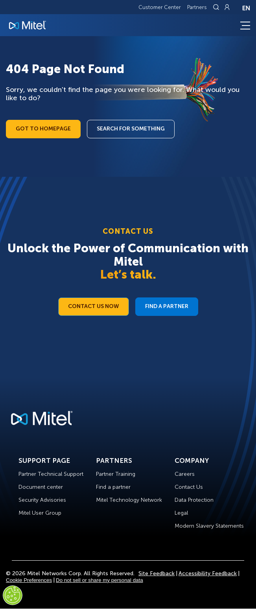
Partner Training (115, 474)
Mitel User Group (39, 513)
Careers (185, 474)
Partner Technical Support (50, 474)
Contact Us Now (93, 306)
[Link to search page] (217, 7)
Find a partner (113, 487)
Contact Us (189, 487)
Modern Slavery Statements (209, 526)
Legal (181, 513)
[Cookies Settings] (12, 595)
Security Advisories (42, 500)
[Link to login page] (227, 7)
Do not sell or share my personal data (99, 580)
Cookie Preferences (29, 580)
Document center (40, 487)
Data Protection (194, 500)
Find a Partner (166, 306)
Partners (197, 7)
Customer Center (159, 7)
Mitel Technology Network (129, 500)
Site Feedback (156, 573)
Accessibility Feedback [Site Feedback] (208, 573)
